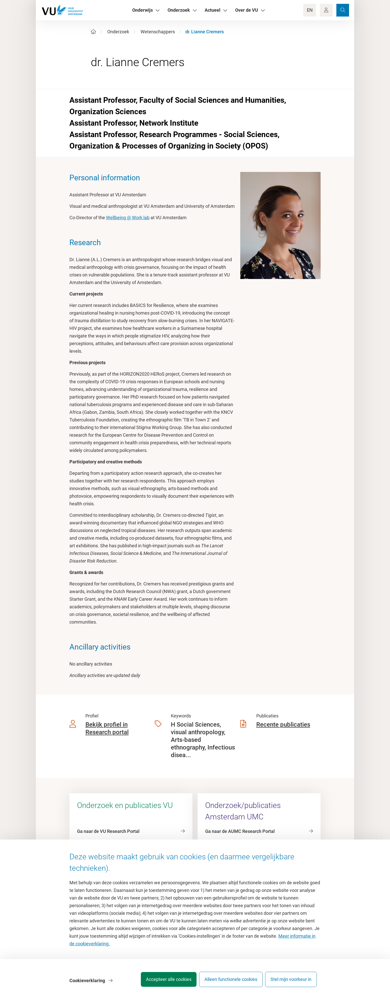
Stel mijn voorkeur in (291, 981)
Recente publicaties (283, 724)
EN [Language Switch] (310, 10)
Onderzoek (118, 31)
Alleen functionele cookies (227, 981)
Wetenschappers (158, 31)
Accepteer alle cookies (161, 981)
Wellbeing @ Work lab (127, 217)
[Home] (93, 31)
